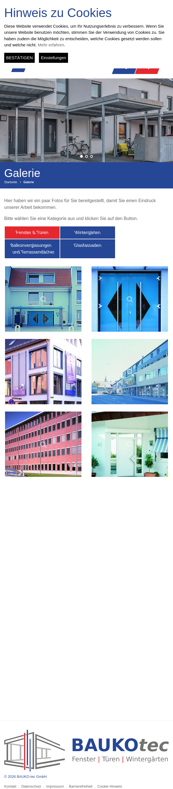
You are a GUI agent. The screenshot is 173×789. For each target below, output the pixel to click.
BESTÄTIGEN (19, 57)
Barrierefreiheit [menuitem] (80, 786)
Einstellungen (53, 57)
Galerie (29, 182)
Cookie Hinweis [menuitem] (109, 786)
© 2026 (25, 776)
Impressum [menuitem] (55, 786)
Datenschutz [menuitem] (31, 786)
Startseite (10, 182)
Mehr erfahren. (51, 44)
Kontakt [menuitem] (10, 786)
